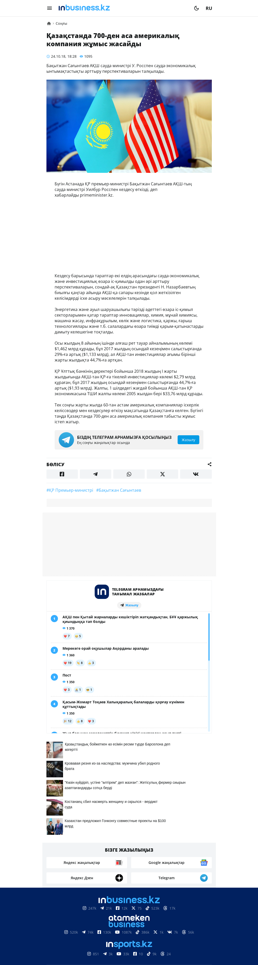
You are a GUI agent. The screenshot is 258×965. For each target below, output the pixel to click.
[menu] (49, 8)
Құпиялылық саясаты (129, 958)
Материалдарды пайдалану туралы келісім (129, 911)
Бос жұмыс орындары (113, 934)
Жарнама (149, 927)
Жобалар (176, 927)
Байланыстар (117, 927)
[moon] (196, 8)
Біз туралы (84, 927)
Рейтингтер (157, 934)
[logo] (123, 8)
